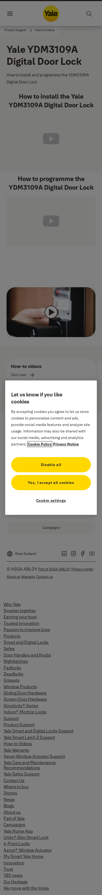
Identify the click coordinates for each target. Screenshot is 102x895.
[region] (51, 447)
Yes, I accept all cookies (51, 482)
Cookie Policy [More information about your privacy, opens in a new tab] (40, 444)
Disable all (51, 464)
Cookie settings (51, 500)
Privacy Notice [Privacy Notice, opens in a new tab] (66, 444)
